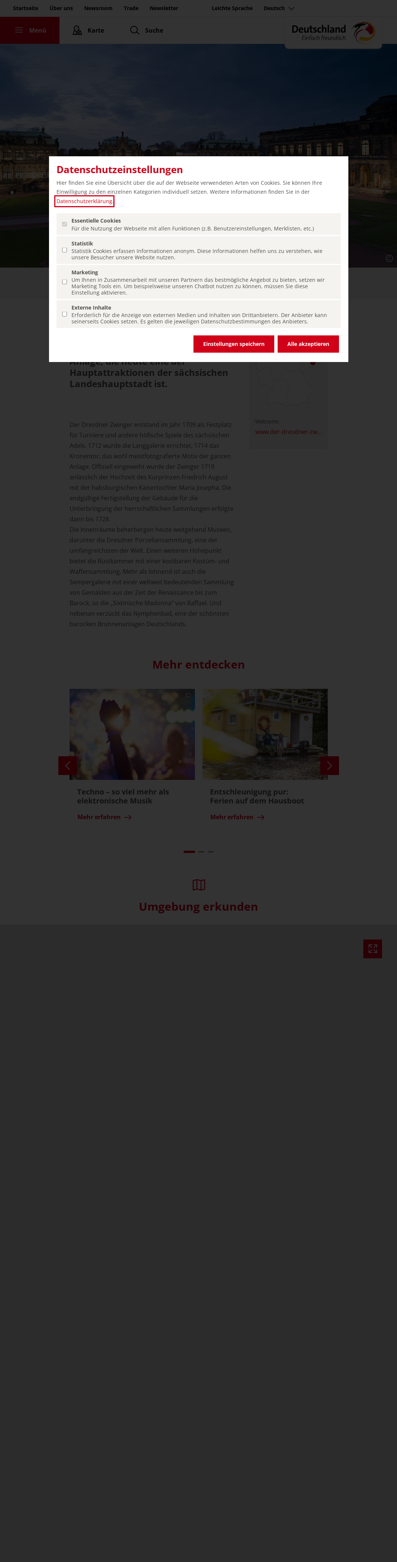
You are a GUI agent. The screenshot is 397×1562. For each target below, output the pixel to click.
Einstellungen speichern (234, 343)
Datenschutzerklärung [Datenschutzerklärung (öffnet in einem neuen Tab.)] (84, 201)
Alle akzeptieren (308, 343)
